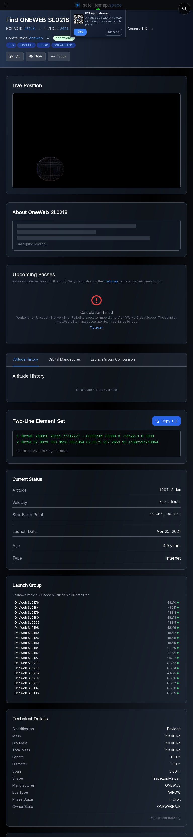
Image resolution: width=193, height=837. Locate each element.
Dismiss (113, 32)
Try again (96, 327)
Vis (14, 56)
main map (111, 281)
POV (35, 56)
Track (59, 56)
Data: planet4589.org (165, 818)
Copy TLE (166, 421)
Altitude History (25, 359)
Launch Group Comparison (113, 359)
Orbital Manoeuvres (64, 359)
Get (80, 31)
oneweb (36, 38)
